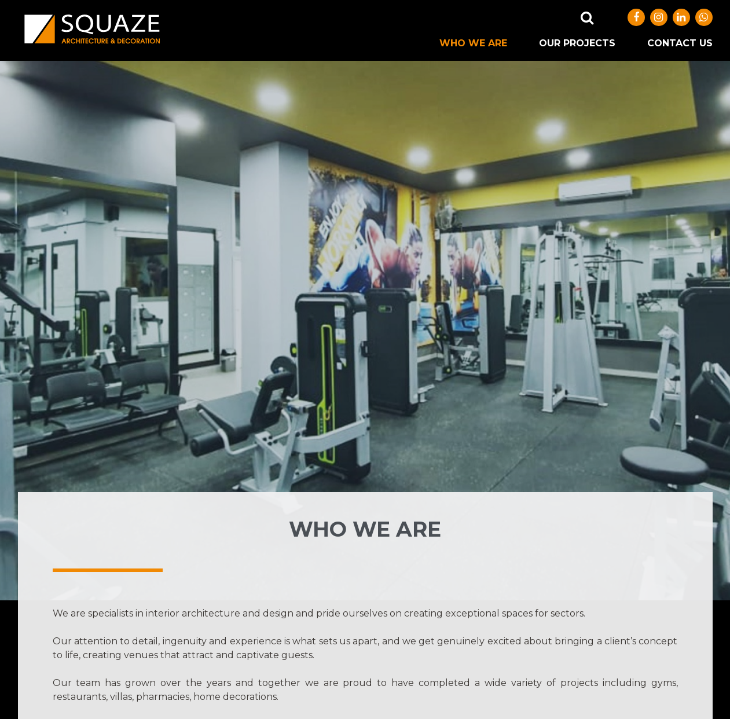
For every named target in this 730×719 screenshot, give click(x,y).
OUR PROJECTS (577, 43)
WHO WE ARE (473, 43)
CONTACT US (680, 43)
